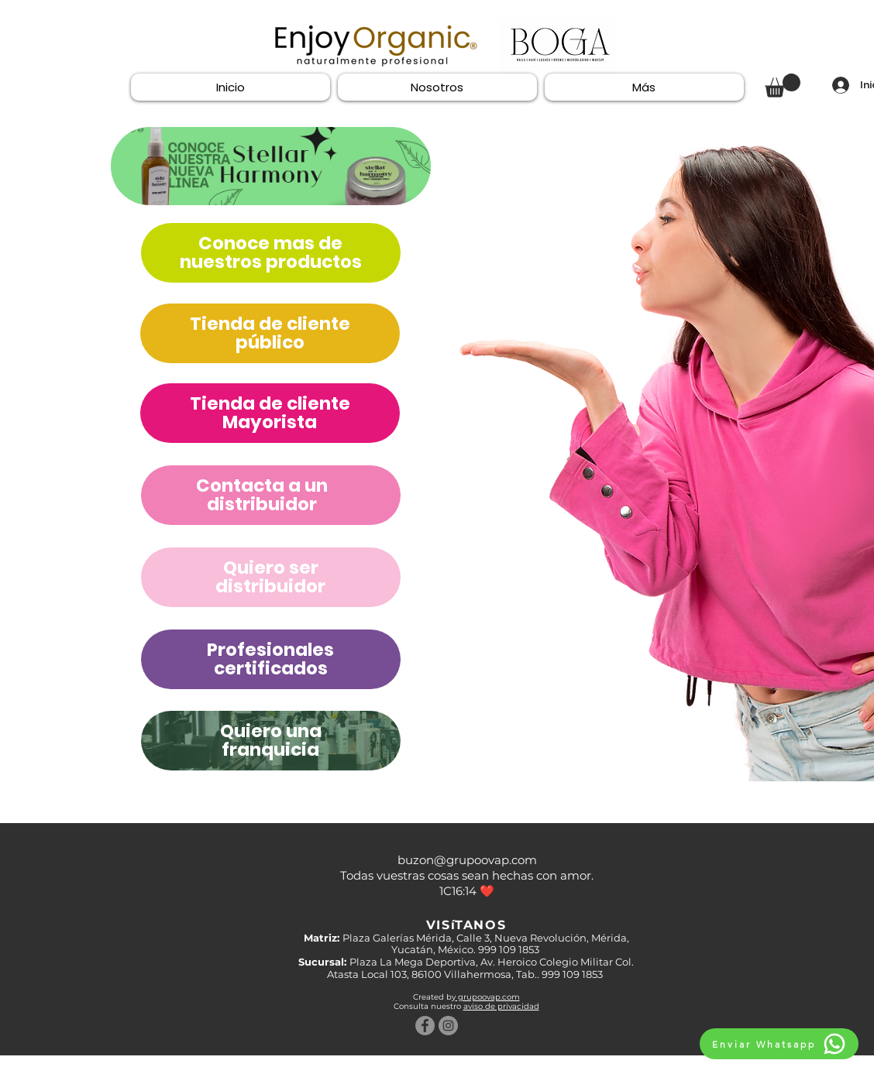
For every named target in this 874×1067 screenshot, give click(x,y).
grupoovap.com (488, 997)
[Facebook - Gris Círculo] (425, 1025)
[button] (782, 86)
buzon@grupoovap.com (467, 860)
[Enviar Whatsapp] (779, 1043)
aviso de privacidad (501, 1006)
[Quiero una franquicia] (271, 166)
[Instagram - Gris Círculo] (448, 1025)
